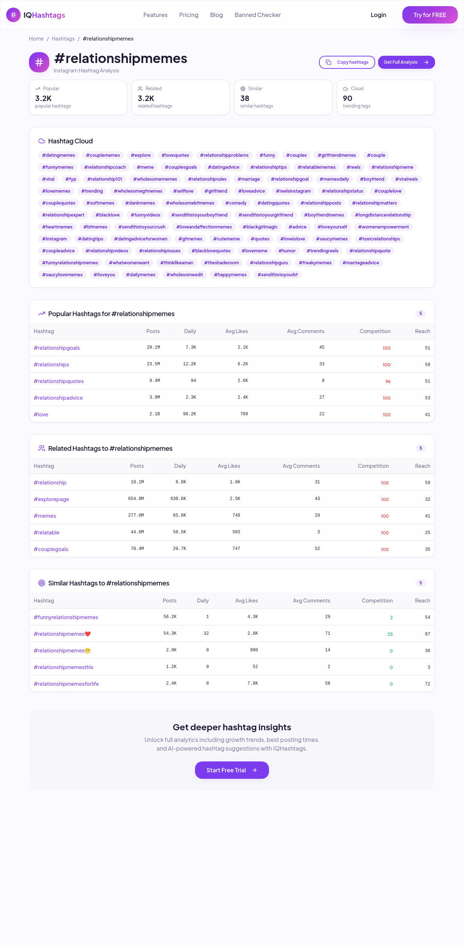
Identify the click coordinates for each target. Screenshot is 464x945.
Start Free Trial (232, 770)
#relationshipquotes (59, 381)
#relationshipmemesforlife (66, 683)
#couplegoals (51, 549)
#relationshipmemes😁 (62, 650)
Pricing (188, 14)
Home (36, 38)
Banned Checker (258, 14)
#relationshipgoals (57, 347)
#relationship (50, 482)
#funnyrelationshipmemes (66, 617)
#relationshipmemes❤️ (62, 633)
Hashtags (63, 38)
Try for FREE (430, 14)
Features (155, 14)
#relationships (51, 364)
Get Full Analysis (406, 62)
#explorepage (51, 499)
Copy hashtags (347, 62)
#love (41, 414)
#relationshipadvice (58, 397)
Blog (216, 14)
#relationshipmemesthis (64, 667)
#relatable (46, 532)
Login (378, 14)
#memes (45, 515)
